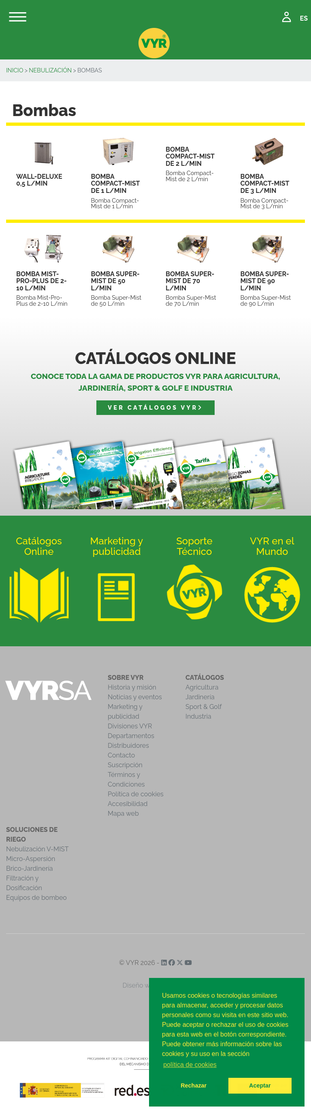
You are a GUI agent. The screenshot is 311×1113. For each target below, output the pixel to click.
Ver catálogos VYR (155, 407)
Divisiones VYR (130, 726)
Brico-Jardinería (29, 868)
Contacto (121, 755)
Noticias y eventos (135, 697)
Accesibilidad (127, 804)
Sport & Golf (203, 707)
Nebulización (50, 70)
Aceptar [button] (260, 1085)
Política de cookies (136, 794)
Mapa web (123, 813)
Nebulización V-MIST (37, 849)
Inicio (14, 70)
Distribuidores (128, 745)
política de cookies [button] (190, 1064)
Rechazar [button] (194, 1085)
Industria (198, 716)
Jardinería (200, 697)
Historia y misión (132, 687)
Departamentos (131, 736)
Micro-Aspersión (30, 859)
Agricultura (201, 687)
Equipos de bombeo (36, 897)
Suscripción (125, 765)
